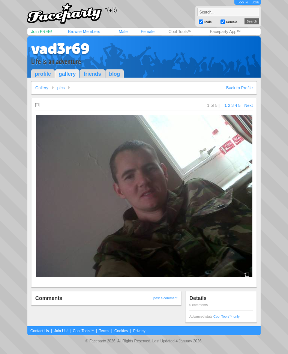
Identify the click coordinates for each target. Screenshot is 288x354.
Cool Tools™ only (226, 316)
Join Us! (61, 331)
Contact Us (39, 331)
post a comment (165, 298)
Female (147, 31)
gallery (67, 74)
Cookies (121, 331)
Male (123, 31)
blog (114, 74)
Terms (104, 331)
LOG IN (242, 2)
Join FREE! (41, 31)
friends (92, 74)
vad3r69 (60, 48)
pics (61, 88)
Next (248, 105)
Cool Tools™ (180, 31)
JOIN (255, 2)
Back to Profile (239, 88)
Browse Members (84, 31)
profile (43, 74)
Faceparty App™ (225, 31)
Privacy (139, 331)
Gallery (41, 88)
